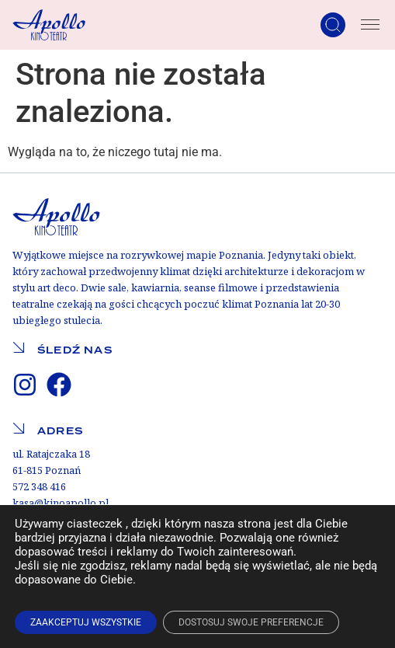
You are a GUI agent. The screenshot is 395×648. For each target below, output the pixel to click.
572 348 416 (39, 486)
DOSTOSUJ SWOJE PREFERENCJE (251, 622)
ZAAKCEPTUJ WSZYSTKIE (85, 622)
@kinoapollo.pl (71, 503)
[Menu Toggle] (370, 24)
